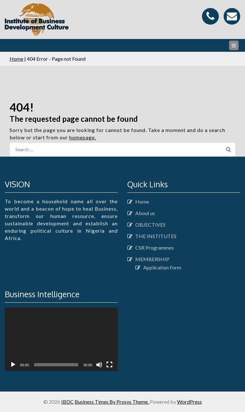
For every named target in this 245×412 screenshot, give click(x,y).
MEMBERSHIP (152, 259)
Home (16, 59)
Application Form (162, 267)
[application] (61, 339)
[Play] (13, 364)
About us (145, 213)
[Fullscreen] (109, 364)
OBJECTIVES (150, 225)
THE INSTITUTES (155, 236)
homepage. (82, 137)
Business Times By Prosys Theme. (112, 402)
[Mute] (99, 364)
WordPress (189, 402)
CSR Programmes (154, 248)
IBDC (67, 402)
